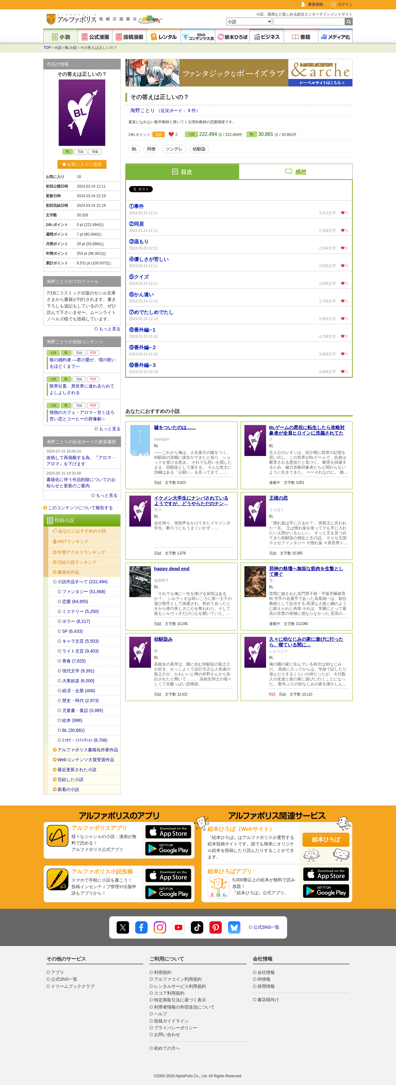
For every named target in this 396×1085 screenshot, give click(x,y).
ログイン (345, 4)
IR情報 (263, 979)
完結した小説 (71, 779)
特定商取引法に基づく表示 (180, 999)
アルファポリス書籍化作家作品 (88, 749)
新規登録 (315, 4)
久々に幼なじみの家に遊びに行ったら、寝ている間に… (306, 641)
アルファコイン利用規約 (178, 979)
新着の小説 (68, 789)
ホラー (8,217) (76, 621)
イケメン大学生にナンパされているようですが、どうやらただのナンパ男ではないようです (191, 503)
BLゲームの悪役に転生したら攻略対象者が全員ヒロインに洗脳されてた (307, 430)
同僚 (151, 148)
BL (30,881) (73, 730)
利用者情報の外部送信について (184, 1007)
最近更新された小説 (77, 769)
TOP (47, 48)
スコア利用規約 (169, 993)
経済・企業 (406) (78, 690)
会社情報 (266, 972)
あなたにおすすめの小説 (82, 530)
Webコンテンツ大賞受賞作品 (86, 759)
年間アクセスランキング (81, 552)
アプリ (57, 972)
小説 (58, 48)
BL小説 (71, 48)
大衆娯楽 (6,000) (78, 680)
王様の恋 (278, 498)
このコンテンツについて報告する (80, 507)
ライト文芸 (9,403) (80, 651)
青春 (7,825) (74, 660)
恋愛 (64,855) (75, 601)
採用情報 (266, 986)
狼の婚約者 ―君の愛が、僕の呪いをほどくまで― (83, 363)
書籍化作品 (68, 572)
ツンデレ (174, 148)
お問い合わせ (167, 1034)
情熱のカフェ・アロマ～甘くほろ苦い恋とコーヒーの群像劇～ (82, 415)
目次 (186, 172)
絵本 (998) (72, 720)
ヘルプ (160, 1013)
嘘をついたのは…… (175, 427)
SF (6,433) (72, 631)
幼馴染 (199, 148)
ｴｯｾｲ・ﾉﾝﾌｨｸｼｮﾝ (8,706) (84, 740)
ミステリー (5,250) (80, 611)
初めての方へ (167, 1048)
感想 (300, 172)
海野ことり (143, 110)
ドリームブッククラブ (72, 986)
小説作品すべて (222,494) (83, 581)
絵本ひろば (326, 839)
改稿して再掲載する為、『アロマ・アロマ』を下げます (82, 457)
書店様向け (268, 999)
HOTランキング (73, 541)
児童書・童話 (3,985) (82, 710)
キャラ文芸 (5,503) (80, 641)
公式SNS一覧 (266, 927)
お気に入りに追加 (82, 164)
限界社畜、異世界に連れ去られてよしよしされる (82, 389)
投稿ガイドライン (171, 1020)
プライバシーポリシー (175, 1027)
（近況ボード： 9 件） (178, 110)
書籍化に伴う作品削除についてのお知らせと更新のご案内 (82, 479)
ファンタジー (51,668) (83, 591)
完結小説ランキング (77, 562)
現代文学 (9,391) (78, 670)
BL (252, 134)
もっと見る (110, 328)
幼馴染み (163, 639)
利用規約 (162, 972)
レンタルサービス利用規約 (180, 986)
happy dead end (171, 568)
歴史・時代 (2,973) (80, 700)
